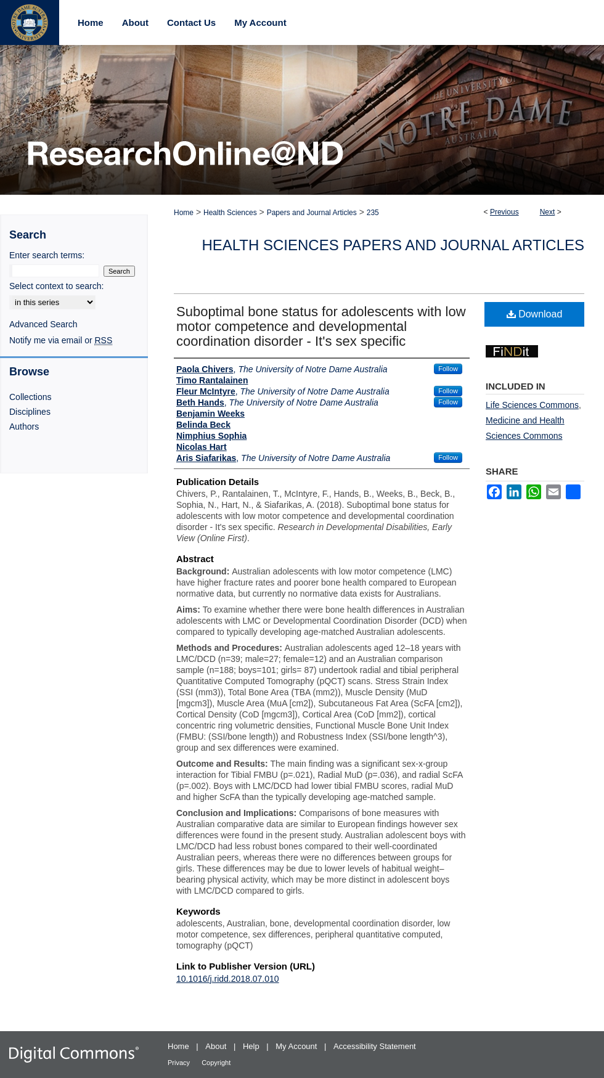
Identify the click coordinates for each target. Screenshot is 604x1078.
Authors (24, 426)
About (217, 1046)
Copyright (216, 1062)
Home (184, 212)
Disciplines (30, 412)
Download (535, 314)
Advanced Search (43, 324)
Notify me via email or (60, 340)
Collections (30, 397)
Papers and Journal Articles (312, 212)
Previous (504, 212)
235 (373, 212)
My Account (297, 1046)
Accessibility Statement (374, 1046)
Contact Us (191, 22)
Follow (448, 368)
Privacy (180, 1062)
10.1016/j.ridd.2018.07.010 (227, 979)
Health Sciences (230, 212)
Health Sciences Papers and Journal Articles (393, 245)
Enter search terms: (46, 255)
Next (547, 212)
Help (252, 1046)
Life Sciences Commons (532, 405)
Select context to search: (56, 286)
